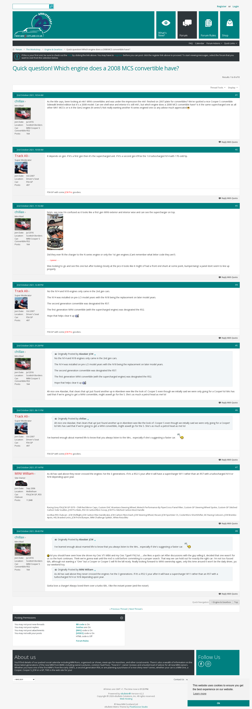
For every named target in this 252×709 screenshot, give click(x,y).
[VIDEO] (80, 633)
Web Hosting (126, 698)
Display (231, 87)
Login (236, 6)
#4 (236, 284)
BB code (80, 624)
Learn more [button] (199, 693)
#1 (236, 95)
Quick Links (229, 43)
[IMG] (79, 630)
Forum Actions (213, 43)
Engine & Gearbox (53, 49)
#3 (236, 205)
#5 (236, 345)
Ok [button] (218, 703)
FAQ (191, 43)
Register (221, 6)
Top (236, 602)
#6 (236, 410)
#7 (236, 467)
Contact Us (179, 679)
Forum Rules (82, 640)
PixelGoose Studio (139, 706)
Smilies (79, 627)
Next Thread (135, 608)
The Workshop (33, 49)
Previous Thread (119, 608)
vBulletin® (126, 693)
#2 (236, 149)
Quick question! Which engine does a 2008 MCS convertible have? (96, 68)
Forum (19, 49)
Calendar (199, 43)
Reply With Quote (228, 142)
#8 (236, 531)
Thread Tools (216, 87)
